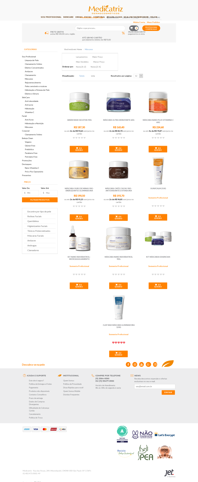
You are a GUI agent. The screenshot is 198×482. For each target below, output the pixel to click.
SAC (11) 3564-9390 (166, 3)
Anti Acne (29, 125)
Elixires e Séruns (32, 99)
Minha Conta (154, 8)
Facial (86, 22)
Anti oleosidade (31, 106)
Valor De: (26, 193)
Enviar (168, 387)
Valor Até (45, 193)
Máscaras (29, 84)
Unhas (75, 22)
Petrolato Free (31, 162)
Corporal (100, 22)
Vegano (28, 147)
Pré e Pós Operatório (34, 176)
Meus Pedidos (168, 8)
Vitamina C (29, 117)
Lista (91, 71)
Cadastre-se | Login (145, 3)
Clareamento (30, 80)
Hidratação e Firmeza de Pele (37, 95)
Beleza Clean (118, 22)
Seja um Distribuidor (143, 22)
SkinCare (61, 22)
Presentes (26, 180)
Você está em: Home (73, 54)
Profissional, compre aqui (106, 3)
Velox (163, 22)
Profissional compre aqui (166, 14)
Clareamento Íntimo (33, 69)
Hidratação (29, 113)
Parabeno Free (31, 158)
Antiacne (29, 76)
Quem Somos (128, 3)
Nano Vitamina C (32, 173)
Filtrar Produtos (39, 205)
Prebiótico (29, 154)
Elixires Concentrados (34, 73)
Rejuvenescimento (33, 87)
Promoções (27, 165)
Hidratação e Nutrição (34, 128)
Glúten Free (30, 151)
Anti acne (29, 110)
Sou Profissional (41, 22)
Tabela (80, 71)
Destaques (26, 169)
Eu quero (79, 144)
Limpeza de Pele (32, 65)
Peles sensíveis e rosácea (36, 91)
